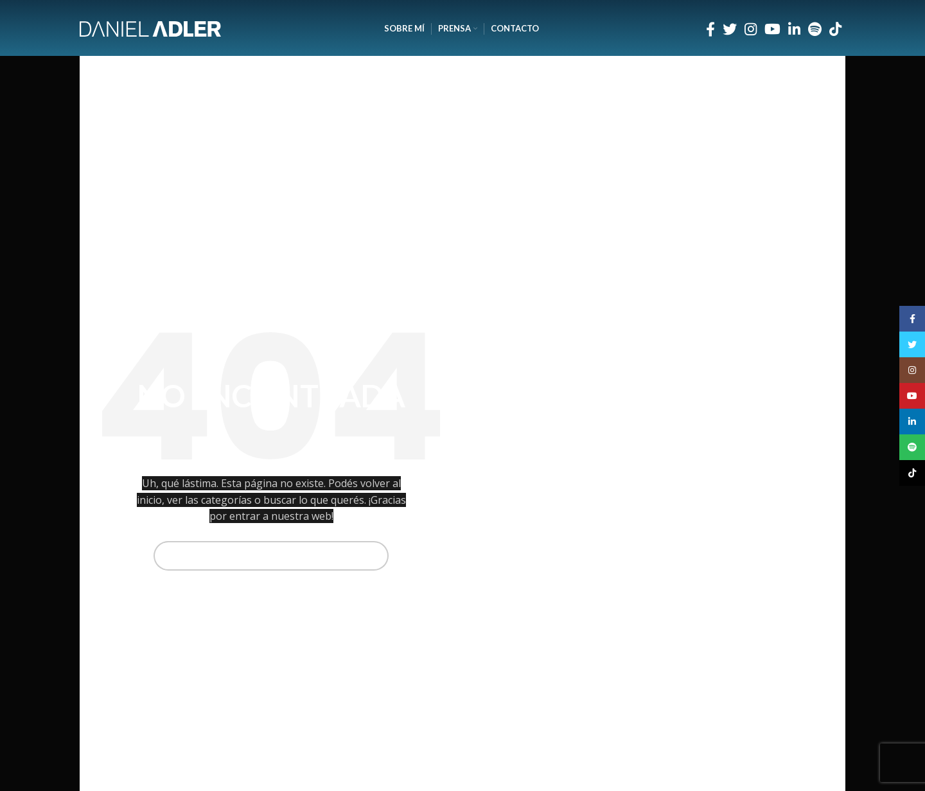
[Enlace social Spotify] (814, 29)
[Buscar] (271, 556)
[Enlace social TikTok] (835, 29)
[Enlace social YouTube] (772, 29)
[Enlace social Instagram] (751, 29)
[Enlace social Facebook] (710, 29)
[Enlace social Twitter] (730, 29)
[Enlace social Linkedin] (794, 29)
